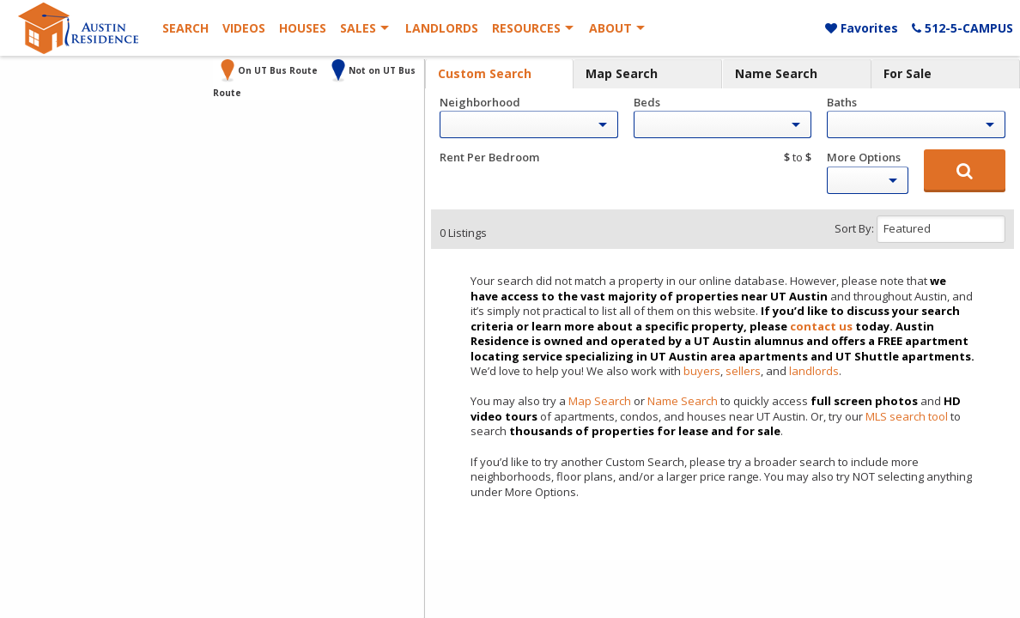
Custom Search (484, 73)
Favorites (861, 28)
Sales (358, 28)
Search (185, 28)
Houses (302, 28)
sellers (743, 371)
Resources (526, 28)
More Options (864, 157)
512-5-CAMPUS (962, 28)
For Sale (907, 73)
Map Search (622, 73)
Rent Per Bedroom (489, 157)
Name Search (776, 73)
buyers (701, 371)
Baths (842, 102)
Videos (243, 28)
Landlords (441, 28)
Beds (647, 102)
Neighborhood (480, 102)
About (610, 28)
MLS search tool (906, 416)
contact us (821, 326)
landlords (814, 371)
